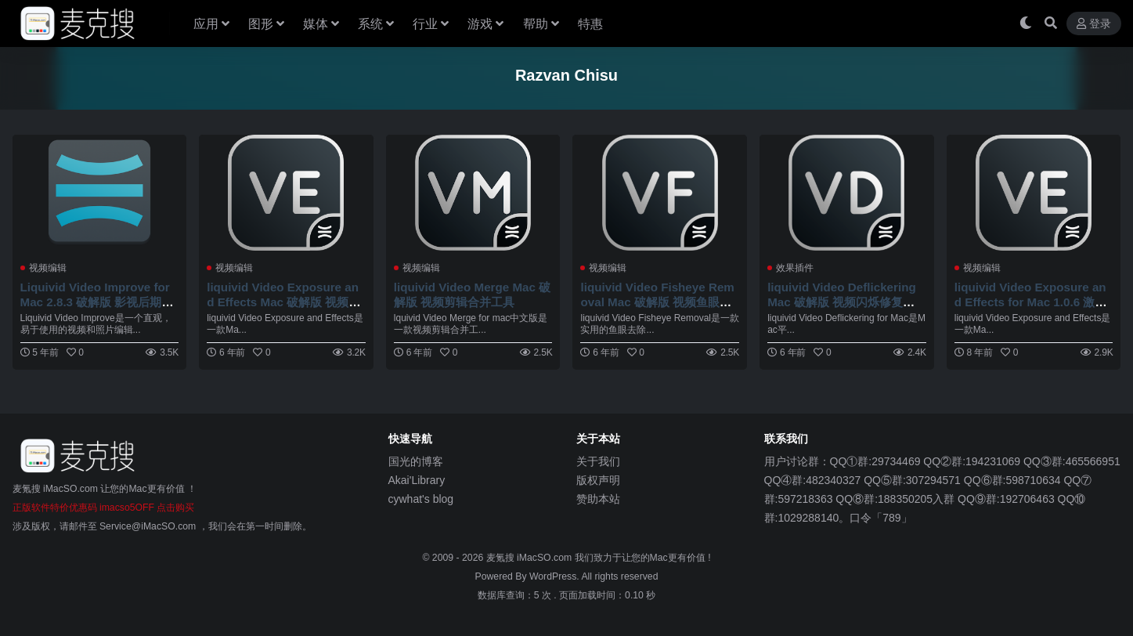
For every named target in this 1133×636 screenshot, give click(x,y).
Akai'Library (417, 480)
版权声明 (598, 480)
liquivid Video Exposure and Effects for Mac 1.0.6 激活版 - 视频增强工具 (1030, 301)
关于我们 (598, 461)
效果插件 (795, 267)
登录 (1094, 24)
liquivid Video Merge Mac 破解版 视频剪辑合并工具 (472, 294)
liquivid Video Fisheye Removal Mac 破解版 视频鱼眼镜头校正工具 (657, 301)
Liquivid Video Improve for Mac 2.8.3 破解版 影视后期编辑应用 (97, 301)
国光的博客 (415, 461)
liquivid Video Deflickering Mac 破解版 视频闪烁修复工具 (841, 301)
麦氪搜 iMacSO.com (530, 557)
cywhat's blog (421, 499)
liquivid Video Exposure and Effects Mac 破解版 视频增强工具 (283, 301)
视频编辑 (48, 267)
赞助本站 (598, 499)
